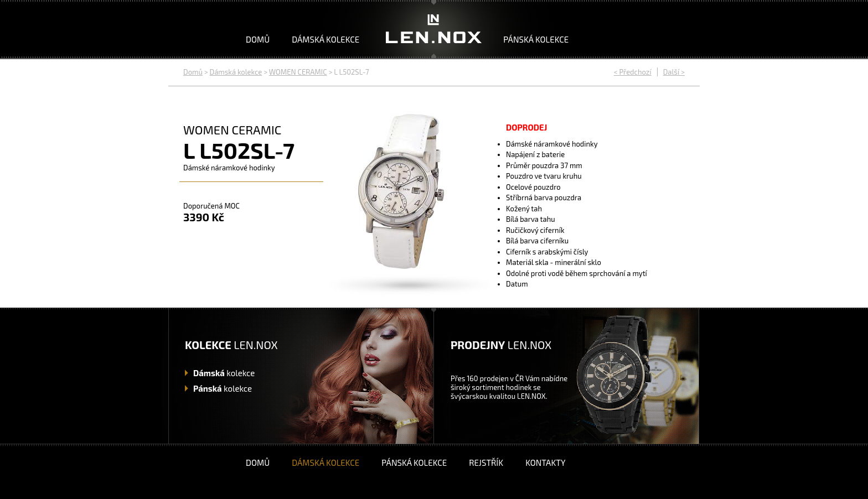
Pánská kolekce (536, 39)
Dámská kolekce (325, 39)
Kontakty (545, 462)
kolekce (224, 373)
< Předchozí (633, 71)
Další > (674, 71)
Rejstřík (486, 462)
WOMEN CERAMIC (298, 71)
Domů (258, 39)
